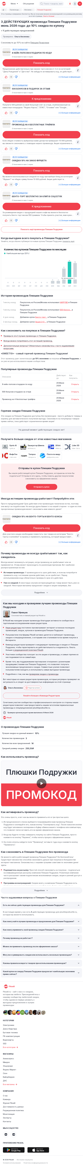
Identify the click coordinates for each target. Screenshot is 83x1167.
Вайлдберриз (8, 1077)
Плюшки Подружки (39, 42)
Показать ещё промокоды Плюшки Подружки (42, 229)
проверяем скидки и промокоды (43, 674)
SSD (4, 1044)
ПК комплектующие (11, 1036)
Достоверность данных (13, 1107)
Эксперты (7, 1118)
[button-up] (6, 76)
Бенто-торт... (41, 317)
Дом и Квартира (10, 1029)
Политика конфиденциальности (36, 1163)
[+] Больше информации (69, 77)
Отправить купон (41, 487)
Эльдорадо (8, 1066)
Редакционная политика (13, 1110)
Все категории (11, 1047)
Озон (5, 1073)
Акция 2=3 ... (40, 322)
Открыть (75, 384)
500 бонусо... (66, 310)
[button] (41, 3)
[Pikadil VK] (6, 1134)
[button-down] (16, 76)
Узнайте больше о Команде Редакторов (41, 696)
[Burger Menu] (14, 3)
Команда (6, 1099)
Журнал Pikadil (9, 1103)
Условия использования (12, 1163)
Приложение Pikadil (13, 1143)
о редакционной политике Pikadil (28, 650)
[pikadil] (3, 4)
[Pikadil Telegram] (14, 1134)
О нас (5, 1096)
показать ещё (68, 241)
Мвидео (6, 1062)
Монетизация (8, 1114)
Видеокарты (8, 1040)
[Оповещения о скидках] (70, 3)
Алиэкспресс (8, 1059)
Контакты (7, 1121)
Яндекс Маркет (9, 1070)
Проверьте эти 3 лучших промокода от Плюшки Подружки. (30, 336)
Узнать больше (48, 16)
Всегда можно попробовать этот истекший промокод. (28, 341)
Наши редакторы (13, 628)
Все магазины (10, 1084)
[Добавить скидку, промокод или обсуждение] (80, 3)
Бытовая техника (10, 1032)
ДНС (5, 1081)
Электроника (8, 1025)
